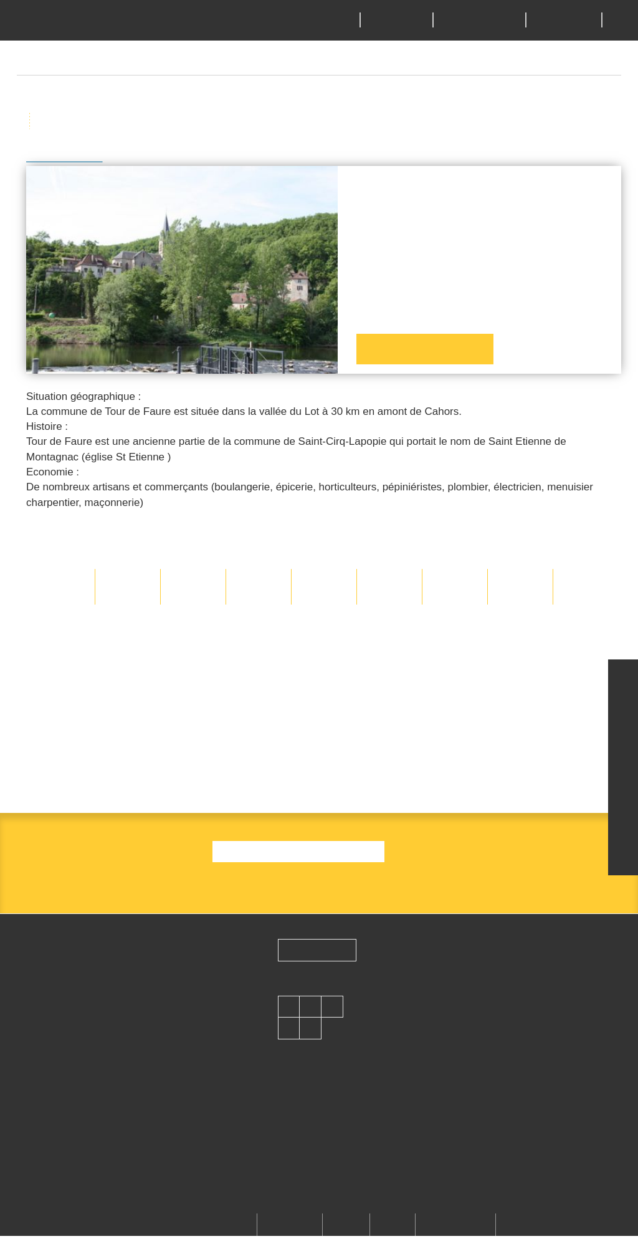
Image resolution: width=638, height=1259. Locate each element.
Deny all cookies (331, 671)
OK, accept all (234, 671)
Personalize (419, 671)
